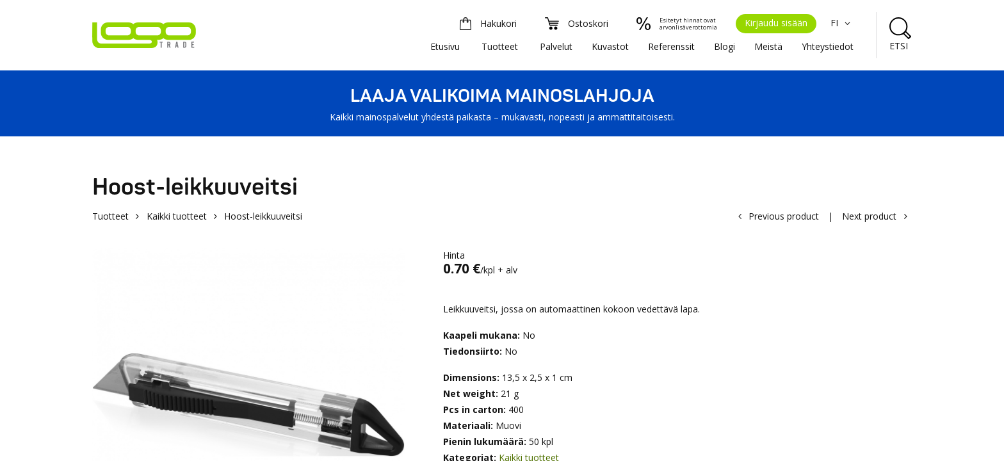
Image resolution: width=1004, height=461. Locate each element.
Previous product (784, 216)
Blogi (724, 46)
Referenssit (671, 46)
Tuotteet (500, 46)
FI (842, 23)
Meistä (768, 46)
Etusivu (445, 46)
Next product (869, 216)
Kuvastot (610, 46)
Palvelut (556, 46)
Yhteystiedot (828, 46)
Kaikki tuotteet (177, 216)
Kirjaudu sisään (776, 23)
